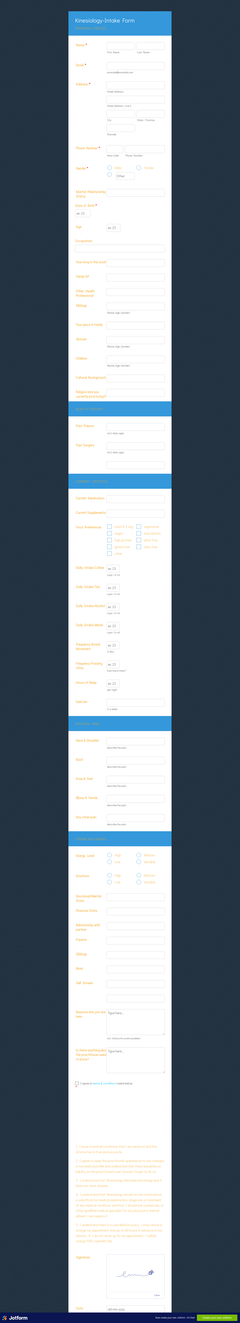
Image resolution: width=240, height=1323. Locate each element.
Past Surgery (85, 445)
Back (79, 759)
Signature (83, 1218)
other (118, 553)
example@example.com (120, 72)
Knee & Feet (84, 778)
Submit (120, 1295)
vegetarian (151, 526)
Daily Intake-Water (89, 625)
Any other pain (86, 817)
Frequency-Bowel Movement (88, 646)
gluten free (122, 547)
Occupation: (84, 241)
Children (81, 358)
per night (112, 689)
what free (151, 540)
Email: (81, 65)
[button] (108, 1276)
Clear (157, 1255)
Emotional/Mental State (88, 898)
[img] (135, 1234)
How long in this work (91, 262)
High (118, 855)
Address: (83, 84)
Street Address (115, 91)
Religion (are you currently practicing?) (91, 394)
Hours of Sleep (86, 682)
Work (79, 968)
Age (78, 226)
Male (118, 167)
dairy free (150, 547)
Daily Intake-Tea (88, 586)
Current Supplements (91, 512)
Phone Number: (88, 148)
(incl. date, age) (115, 433)
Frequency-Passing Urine (89, 665)
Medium (149, 855)
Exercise (81, 701)
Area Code (113, 155)
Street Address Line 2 (119, 106)
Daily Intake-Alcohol (90, 606)
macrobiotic (152, 533)
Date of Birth (86, 205)
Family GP (82, 276)
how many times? (116, 670)
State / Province (146, 120)
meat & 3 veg (124, 526)
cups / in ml (113, 575)
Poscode (111, 134)
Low (118, 862)
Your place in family (89, 324)
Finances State (86, 910)
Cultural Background (90, 377)
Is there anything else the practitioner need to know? (91, 1054)
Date (109, 1280)
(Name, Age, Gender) (118, 312)
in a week (112, 709)
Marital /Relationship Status (91, 193)
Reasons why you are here (90, 1014)
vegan (119, 533)
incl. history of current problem (123, 1038)
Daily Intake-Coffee (90, 567)
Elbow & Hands (87, 797)
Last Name (143, 52)
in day (110, 651)
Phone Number (133, 155)
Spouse (81, 339)
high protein (123, 540)
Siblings (81, 305)
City (109, 120)
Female (149, 167)
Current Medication (90, 498)
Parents (81, 939)
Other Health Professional (85, 293)
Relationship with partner (88, 927)
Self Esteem (84, 983)
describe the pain (116, 747)
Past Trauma (85, 426)
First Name (113, 52)
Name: (81, 45)
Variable (149, 862)
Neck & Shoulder (87, 740)
